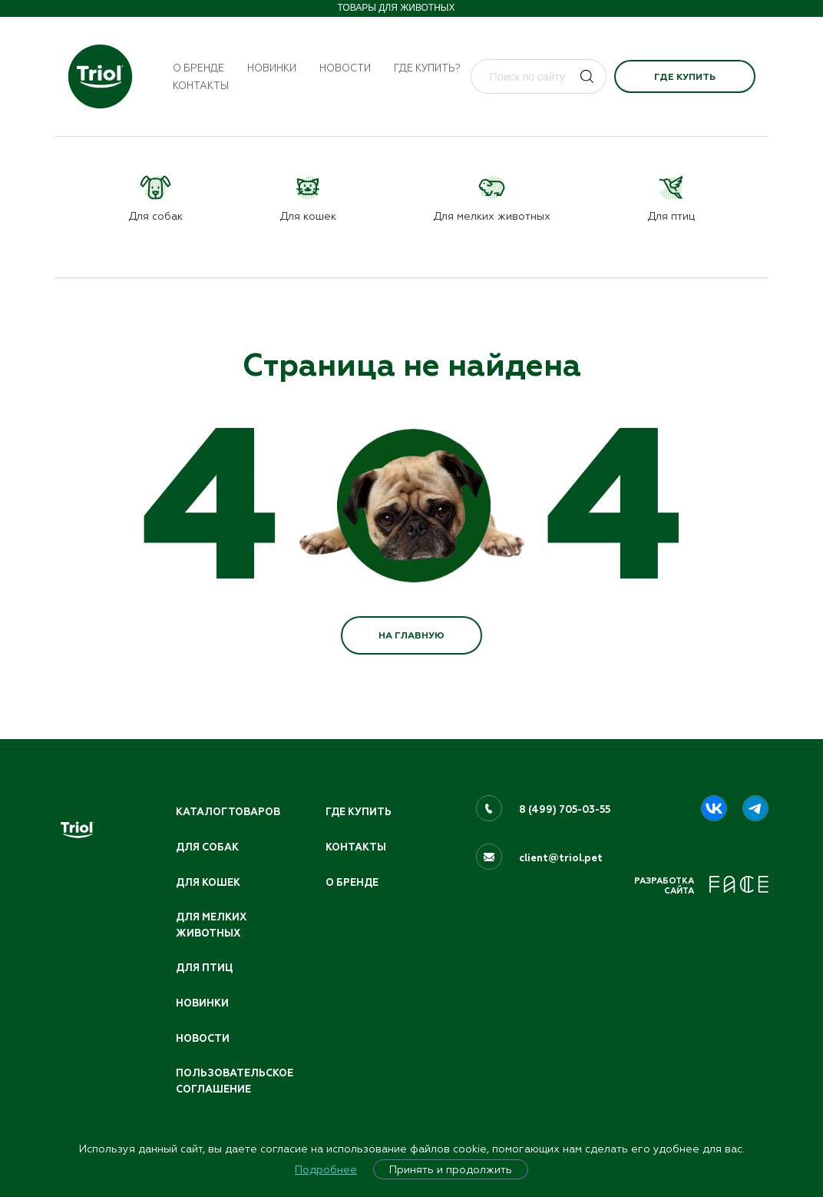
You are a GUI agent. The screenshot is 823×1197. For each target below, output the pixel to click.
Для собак (207, 847)
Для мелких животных (211, 925)
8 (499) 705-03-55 (564, 810)
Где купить (685, 76)
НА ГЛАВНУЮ (411, 635)
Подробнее (326, 1169)
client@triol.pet (561, 858)
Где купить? (427, 68)
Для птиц (204, 968)
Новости (345, 68)
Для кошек (208, 883)
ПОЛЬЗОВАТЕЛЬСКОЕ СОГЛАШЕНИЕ (234, 1081)
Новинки (271, 68)
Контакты (201, 85)
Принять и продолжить (450, 1169)
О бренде (198, 68)
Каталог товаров (228, 812)
